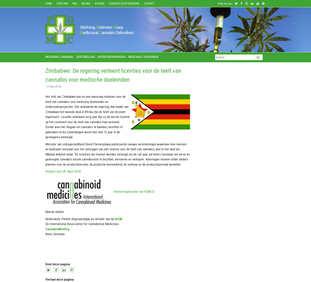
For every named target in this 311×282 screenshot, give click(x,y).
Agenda (100, 3)
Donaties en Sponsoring (124, 3)
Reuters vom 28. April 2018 (63, 171)
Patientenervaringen (112, 57)
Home (48, 3)
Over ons (62, 3)
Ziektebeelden (85, 57)
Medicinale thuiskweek (143, 57)
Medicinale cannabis (59, 57)
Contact (149, 3)
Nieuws (85, 3)
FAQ (75, 3)
